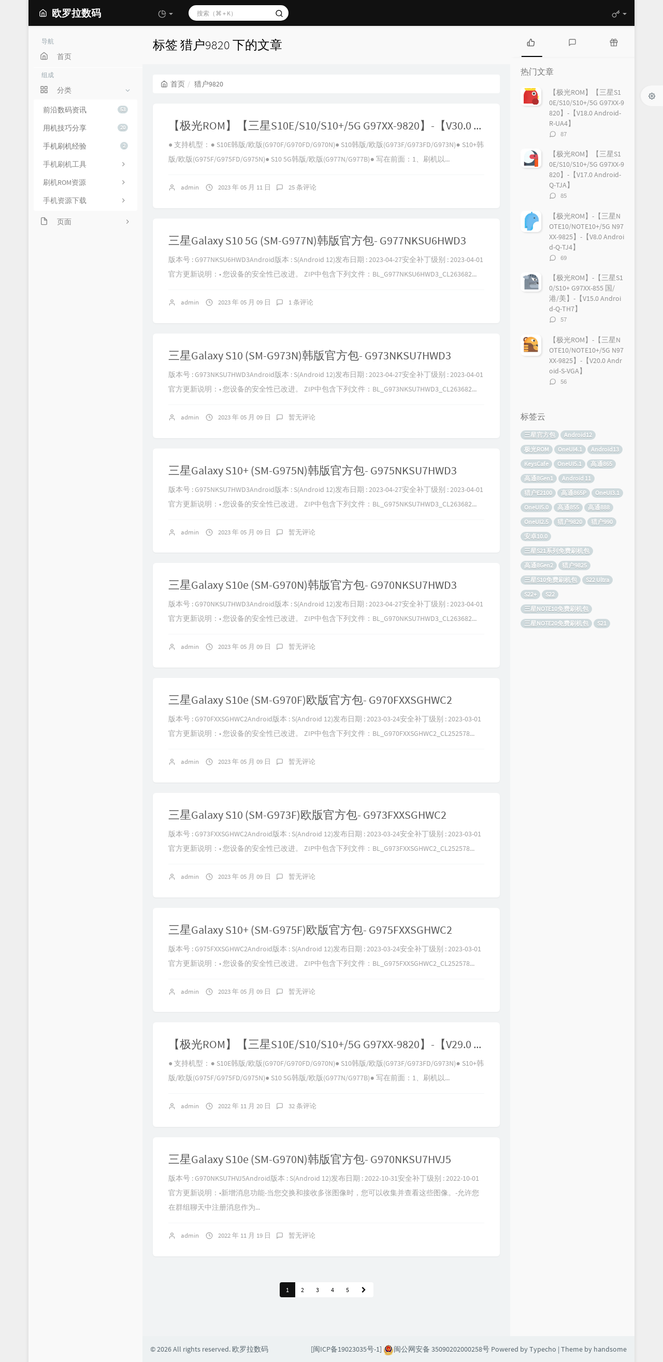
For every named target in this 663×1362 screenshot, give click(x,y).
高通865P (573, 493)
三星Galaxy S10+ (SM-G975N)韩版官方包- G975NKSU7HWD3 (312, 470)
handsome (610, 1349)
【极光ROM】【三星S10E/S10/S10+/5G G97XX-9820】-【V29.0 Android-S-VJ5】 (360, 1044)
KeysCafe (536, 464)
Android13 (605, 449)
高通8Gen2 (538, 565)
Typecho (542, 1349)
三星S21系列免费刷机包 (556, 551)
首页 (173, 84)
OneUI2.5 (536, 522)
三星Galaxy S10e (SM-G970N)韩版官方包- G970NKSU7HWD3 (312, 584)
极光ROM (536, 449)
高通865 (601, 464)
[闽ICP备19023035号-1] (346, 1349)
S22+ (530, 594)
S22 (550, 594)
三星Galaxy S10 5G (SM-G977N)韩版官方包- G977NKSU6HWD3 (317, 240)
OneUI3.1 (607, 493)
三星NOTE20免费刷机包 (556, 623)
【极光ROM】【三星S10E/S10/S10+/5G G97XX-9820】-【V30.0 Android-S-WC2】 (362, 125)
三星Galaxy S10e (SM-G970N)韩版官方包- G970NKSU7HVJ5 (309, 1159)
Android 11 (576, 478)
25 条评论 (302, 187)
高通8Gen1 (538, 478)
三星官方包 (539, 435)
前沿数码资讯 (85, 109)
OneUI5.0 (536, 507)
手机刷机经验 (85, 146)
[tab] (531, 41)
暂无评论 (302, 417)
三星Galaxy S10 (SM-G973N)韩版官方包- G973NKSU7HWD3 (309, 355)
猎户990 (602, 522)
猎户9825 (574, 565)
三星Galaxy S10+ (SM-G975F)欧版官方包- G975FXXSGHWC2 (310, 929)
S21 (602, 623)
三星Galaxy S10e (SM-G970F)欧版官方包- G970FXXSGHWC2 (310, 699)
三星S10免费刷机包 (550, 580)
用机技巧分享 (85, 128)
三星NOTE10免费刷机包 (556, 609)
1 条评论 (301, 302)
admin (190, 187)
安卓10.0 (535, 536)
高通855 (568, 507)
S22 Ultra (597, 580)
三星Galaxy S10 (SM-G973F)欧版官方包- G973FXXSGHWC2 (307, 814)
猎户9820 (569, 522)
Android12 (578, 435)
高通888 (599, 507)
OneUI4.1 (570, 449)
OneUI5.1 (569, 464)
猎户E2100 (538, 493)
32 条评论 (302, 1106)
